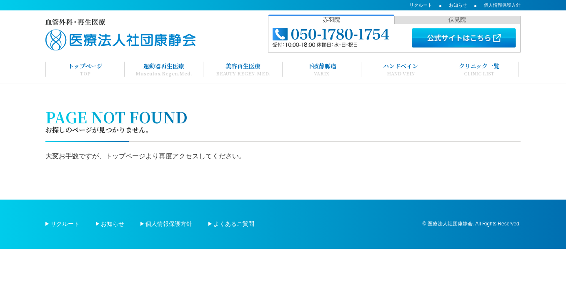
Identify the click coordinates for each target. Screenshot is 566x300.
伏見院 (457, 19)
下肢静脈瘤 (321, 69)
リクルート (420, 5)
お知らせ (458, 5)
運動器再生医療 (164, 69)
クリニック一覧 (479, 69)
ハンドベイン (400, 69)
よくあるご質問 (233, 223)
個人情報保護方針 (502, 5)
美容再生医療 (243, 69)
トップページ (85, 69)
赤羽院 (331, 19)
